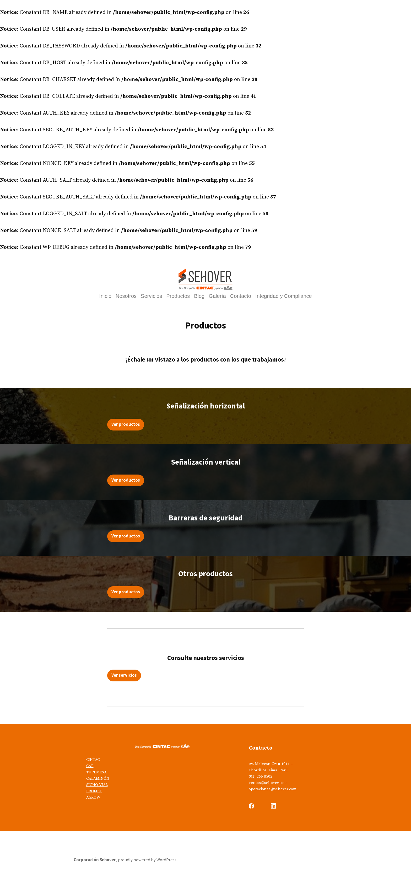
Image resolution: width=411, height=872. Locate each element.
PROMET (94, 791)
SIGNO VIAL (97, 784)
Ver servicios (124, 675)
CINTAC (93, 759)
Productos (178, 296)
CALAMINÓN (97, 778)
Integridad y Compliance (283, 296)
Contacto (240, 296)
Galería (217, 296)
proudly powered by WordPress (147, 860)
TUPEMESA (96, 772)
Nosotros (126, 296)
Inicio (105, 296)
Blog (199, 296)
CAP (90, 765)
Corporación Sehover (95, 860)
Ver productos (125, 424)
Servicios (151, 296)
